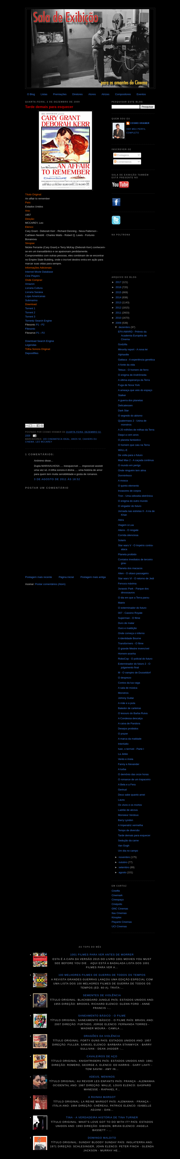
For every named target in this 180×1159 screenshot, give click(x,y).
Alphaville (123, 354)
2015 (119, 292)
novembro (125, 857)
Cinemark (117, 895)
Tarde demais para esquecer (49, 107)
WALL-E (122, 450)
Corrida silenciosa (128, 535)
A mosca (123, 480)
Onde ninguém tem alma (132, 470)
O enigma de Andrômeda (132, 374)
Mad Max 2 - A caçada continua (135, 460)
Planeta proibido (127, 554)
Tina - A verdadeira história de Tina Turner (102, 1117)
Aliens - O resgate (128, 530)
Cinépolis (117, 904)
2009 (119, 322)
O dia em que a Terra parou (133, 597)
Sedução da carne (128, 840)
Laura (121, 799)
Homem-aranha (127, 653)
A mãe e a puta (126, 703)
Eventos (141, 94)
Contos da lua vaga (129, 682)
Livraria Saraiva (34, 292)
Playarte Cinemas (122, 921)
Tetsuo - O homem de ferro (133, 369)
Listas (44, 94)
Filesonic (30, 328)
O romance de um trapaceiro (134, 779)
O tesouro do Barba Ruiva (132, 713)
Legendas (30, 344)
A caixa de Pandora (129, 723)
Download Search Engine (39, 341)
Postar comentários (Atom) (50, 584)
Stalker (122, 395)
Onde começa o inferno (131, 633)
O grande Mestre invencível (133, 648)
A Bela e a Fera (127, 784)
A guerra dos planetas (130, 400)
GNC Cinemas (120, 908)
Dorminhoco (125, 475)
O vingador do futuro (129, 506)
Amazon (30, 283)
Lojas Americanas (35, 296)
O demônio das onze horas (133, 774)
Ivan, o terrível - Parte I (131, 748)
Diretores (77, 94)
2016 (119, 287)
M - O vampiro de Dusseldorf (134, 672)
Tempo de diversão (129, 830)
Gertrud (122, 789)
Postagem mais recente (38, 577)
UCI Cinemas (119, 926)
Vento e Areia (125, 759)
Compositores (123, 94)
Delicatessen (125, 405)
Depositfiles (31, 353)
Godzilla (122, 344)
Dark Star (123, 410)
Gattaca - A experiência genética (136, 359)
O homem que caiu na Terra (134, 444)
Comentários (122, 161)
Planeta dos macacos (130, 568)
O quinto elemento (128, 485)
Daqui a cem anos (128, 434)
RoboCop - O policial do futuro (135, 658)
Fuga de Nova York (129, 385)
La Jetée (123, 754)
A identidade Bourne (129, 638)
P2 (42, 324)
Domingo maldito (102, 1137)
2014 (119, 297)
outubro (123, 862)
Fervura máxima (127, 583)
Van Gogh (123, 845)
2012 (119, 307)
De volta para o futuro (130, 455)
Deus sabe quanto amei (131, 794)
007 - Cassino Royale (130, 612)
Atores (92, 94)
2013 (119, 302)
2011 (119, 312)
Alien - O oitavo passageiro (133, 573)
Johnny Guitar (126, 698)
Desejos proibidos (128, 728)
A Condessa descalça (130, 718)
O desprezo (124, 677)
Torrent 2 (30, 312)
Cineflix (116, 890)
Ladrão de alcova (128, 809)
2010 (119, 317)
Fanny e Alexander (128, 764)
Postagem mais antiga (93, 577)
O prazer (123, 733)
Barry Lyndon (125, 820)
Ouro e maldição (127, 628)
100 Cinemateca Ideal (56, 439)
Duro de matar (126, 623)
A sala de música (127, 687)
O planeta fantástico (129, 439)
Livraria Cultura (33, 288)
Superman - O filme (129, 617)
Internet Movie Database (39, 271)
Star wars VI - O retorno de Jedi (136, 578)
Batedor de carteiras (129, 708)
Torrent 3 (30, 316)
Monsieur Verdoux (128, 815)
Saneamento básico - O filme (102, 1015)
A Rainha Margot (102, 1097)
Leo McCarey (44, 442)
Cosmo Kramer (140, 123)
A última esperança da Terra (134, 380)
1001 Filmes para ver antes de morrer (102, 954)
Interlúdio (123, 743)
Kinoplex (116, 917)
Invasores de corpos (129, 490)
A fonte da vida (126, 364)
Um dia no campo (128, 850)
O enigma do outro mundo (133, 500)
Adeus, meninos (102, 1076)
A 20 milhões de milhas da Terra (136, 429)
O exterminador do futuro (132, 607)
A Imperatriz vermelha (130, 825)
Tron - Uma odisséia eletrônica (135, 495)
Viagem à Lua (126, 525)
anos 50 (76, 439)
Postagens (121, 155)
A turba (122, 769)
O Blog (31, 94)
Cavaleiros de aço (102, 1056)
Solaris (122, 540)
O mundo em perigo (129, 465)
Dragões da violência (102, 1036)
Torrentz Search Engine (38, 320)
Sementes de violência (102, 995)
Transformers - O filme (130, 643)
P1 (37, 324)
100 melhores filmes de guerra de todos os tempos (102, 974)
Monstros (123, 692)
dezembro (125, 327)
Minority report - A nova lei (132, 349)
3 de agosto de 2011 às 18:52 (57, 479)
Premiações (60, 94)
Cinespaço (118, 899)
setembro (124, 867)
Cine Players (32, 275)
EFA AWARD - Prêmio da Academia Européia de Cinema (132, 335)
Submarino (31, 300)
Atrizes (105, 94)
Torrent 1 (30, 308)
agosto (123, 872)
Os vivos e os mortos (130, 804)
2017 (119, 282)
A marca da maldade (129, 738)
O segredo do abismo (130, 415)
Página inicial (66, 577)
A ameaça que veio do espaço (135, 390)
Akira (121, 519)
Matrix (121, 602)
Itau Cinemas (119, 913)
